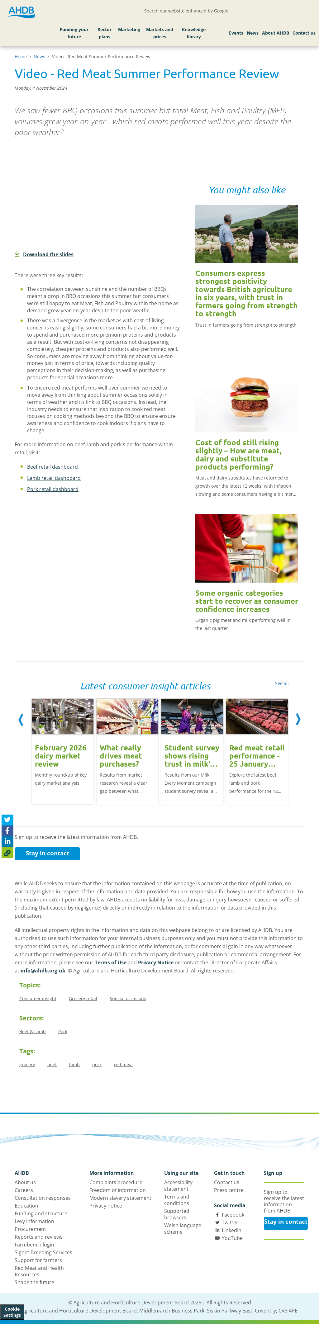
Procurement (30, 1229)
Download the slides (44, 254)
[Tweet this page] (7, 820)
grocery (27, 1064)
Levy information (34, 1221)
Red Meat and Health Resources (39, 1271)
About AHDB (275, 33)
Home (21, 56)
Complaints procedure (115, 1182)
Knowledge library (194, 33)
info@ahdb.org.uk (43, 970)
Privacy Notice (156, 962)
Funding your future (74, 33)
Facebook (233, 1214)
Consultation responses (43, 1197)
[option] (62, 751)
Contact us (304, 33)
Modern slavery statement (120, 1197)
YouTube (232, 1238)
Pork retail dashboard (53, 489)
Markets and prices (159, 33)
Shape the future (34, 1282)
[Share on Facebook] (7, 830)
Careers (24, 1190)
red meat (123, 1064)
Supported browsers (176, 1214)
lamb (74, 1064)
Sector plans (105, 33)
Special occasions (128, 998)
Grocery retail (83, 998)
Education (26, 1205)
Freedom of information (117, 1190)
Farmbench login (34, 1244)
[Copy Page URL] (7, 852)
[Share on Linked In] (7, 841)
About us (25, 1182)
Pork (62, 1031)
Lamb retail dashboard (54, 478)
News (253, 33)
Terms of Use (110, 962)
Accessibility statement (178, 1185)
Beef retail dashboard (52, 466)
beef (52, 1064)
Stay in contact (47, 853)
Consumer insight (37, 998)
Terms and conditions (176, 1200)
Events (236, 33)
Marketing (129, 29)
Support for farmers (38, 1260)
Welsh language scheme (182, 1228)
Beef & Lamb (32, 1031)
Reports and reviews (39, 1236)
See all (282, 683)
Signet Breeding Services (43, 1252)
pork (97, 1064)
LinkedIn (231, 1230)
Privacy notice (105, 1205)
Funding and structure (41, 1213)
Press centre (229, 1190)
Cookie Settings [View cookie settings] (12, 1312)
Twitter (230, 1222)
